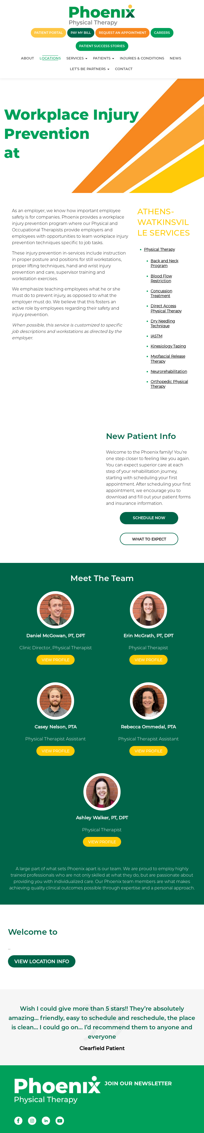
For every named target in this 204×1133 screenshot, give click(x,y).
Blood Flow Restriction (161, 278)
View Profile (55, 660)
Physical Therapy (159, 249)
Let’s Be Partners (89, 69)
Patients (103, 58)
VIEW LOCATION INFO (41, 961)
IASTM (156, 336)
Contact (124, 69)
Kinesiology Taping (168, 346)
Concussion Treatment (161, 293)
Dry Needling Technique (163, 323)
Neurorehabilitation (169, 371)
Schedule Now (149, 518)
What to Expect (149, 539)
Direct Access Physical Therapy (166, 308)
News (175, 58)
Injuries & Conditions (142, 58)
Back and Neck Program (164, 263)
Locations (50, 58)
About (27, 58)
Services (76, 58)
